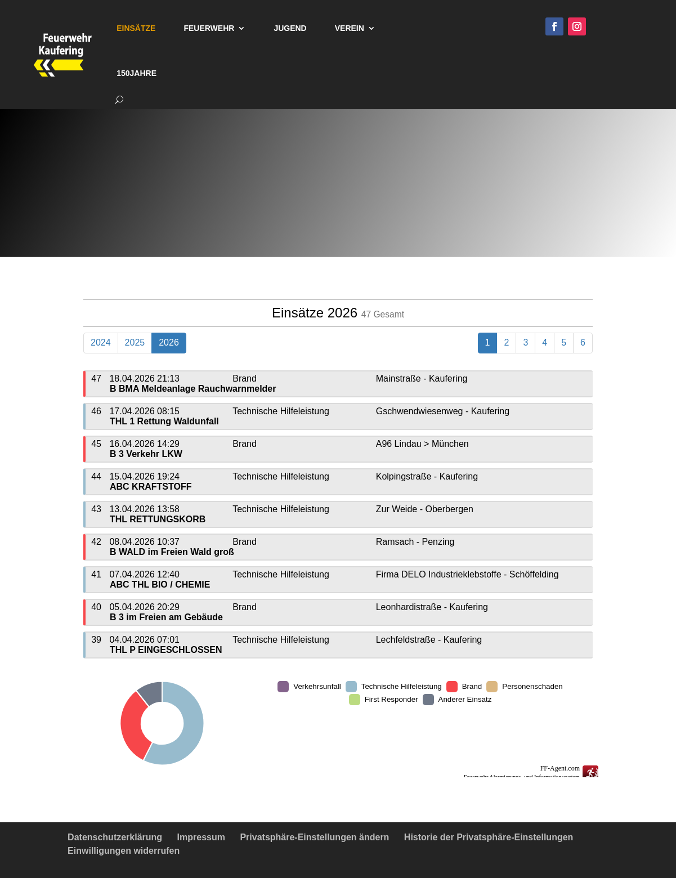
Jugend (290, 28)
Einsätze (136, 28)
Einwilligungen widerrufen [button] (124, 850)
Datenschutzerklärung (115, 837)
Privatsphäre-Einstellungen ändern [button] (314, 837)
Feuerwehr (208, 28)
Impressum (201, 837)
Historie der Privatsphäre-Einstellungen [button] (489, 837)
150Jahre (136, 73)
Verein (349, 28)
